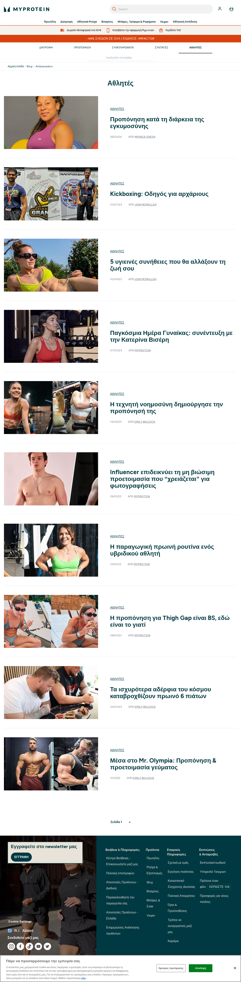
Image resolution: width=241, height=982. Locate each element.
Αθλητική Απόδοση (185, 22)
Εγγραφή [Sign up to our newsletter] (21, 857)
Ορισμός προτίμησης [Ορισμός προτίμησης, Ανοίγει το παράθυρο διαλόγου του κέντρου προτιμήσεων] (171, 968)
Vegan (164, 22)
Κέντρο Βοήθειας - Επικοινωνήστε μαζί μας (122, 861)
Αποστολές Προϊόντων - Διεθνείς (122, 885)
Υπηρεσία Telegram (213, 871)
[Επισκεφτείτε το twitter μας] (47, 946)
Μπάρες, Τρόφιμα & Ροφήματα (137, 22)
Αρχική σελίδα (16, 66)
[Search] (114, 9)
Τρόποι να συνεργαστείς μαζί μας (180, 926)
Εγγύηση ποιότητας (181, 871)
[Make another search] (120, 58)
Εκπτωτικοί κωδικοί (212, 862)
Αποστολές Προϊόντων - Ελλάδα (122, 915)
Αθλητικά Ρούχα (87, 22)
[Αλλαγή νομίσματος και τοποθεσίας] (48, 930)
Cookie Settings (20, 921)
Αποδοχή (200, 968)
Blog (29, 66)
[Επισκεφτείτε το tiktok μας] (29, 946)
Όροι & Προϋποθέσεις (177, 908)
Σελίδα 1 (116, 822)
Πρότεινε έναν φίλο (215, 884)
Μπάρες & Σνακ (153, 903)
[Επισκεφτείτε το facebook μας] (20, 946)
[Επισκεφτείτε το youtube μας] (38, 946)
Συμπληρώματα (123, 47)
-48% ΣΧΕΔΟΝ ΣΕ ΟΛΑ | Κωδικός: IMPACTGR (120, 38)
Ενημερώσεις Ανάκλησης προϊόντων (123, 930)
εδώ (83, 978)
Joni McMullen (145, 204)
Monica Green (145, 136)
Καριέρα (173, 941)
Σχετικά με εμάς (178, 862)
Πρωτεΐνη (50, 22)
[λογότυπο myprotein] (26, 9)
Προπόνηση (82, 47)
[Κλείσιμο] (235, 968)
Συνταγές (161, 47)
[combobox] (161, 9)
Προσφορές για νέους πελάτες (214, 899)
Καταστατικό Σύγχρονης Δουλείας (181, 884)
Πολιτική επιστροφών (120, 873)
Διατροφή (66, 22)
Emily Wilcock (144, 421)
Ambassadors (44, 66)
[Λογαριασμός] (220, 9)
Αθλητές (195, 47)
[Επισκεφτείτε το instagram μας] (11, 946)
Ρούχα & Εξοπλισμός (154, 870)
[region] (120, 968)
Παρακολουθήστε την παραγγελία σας (120, 900)
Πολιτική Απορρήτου (181, 896)
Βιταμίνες (107, 22)
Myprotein (143, 350)
